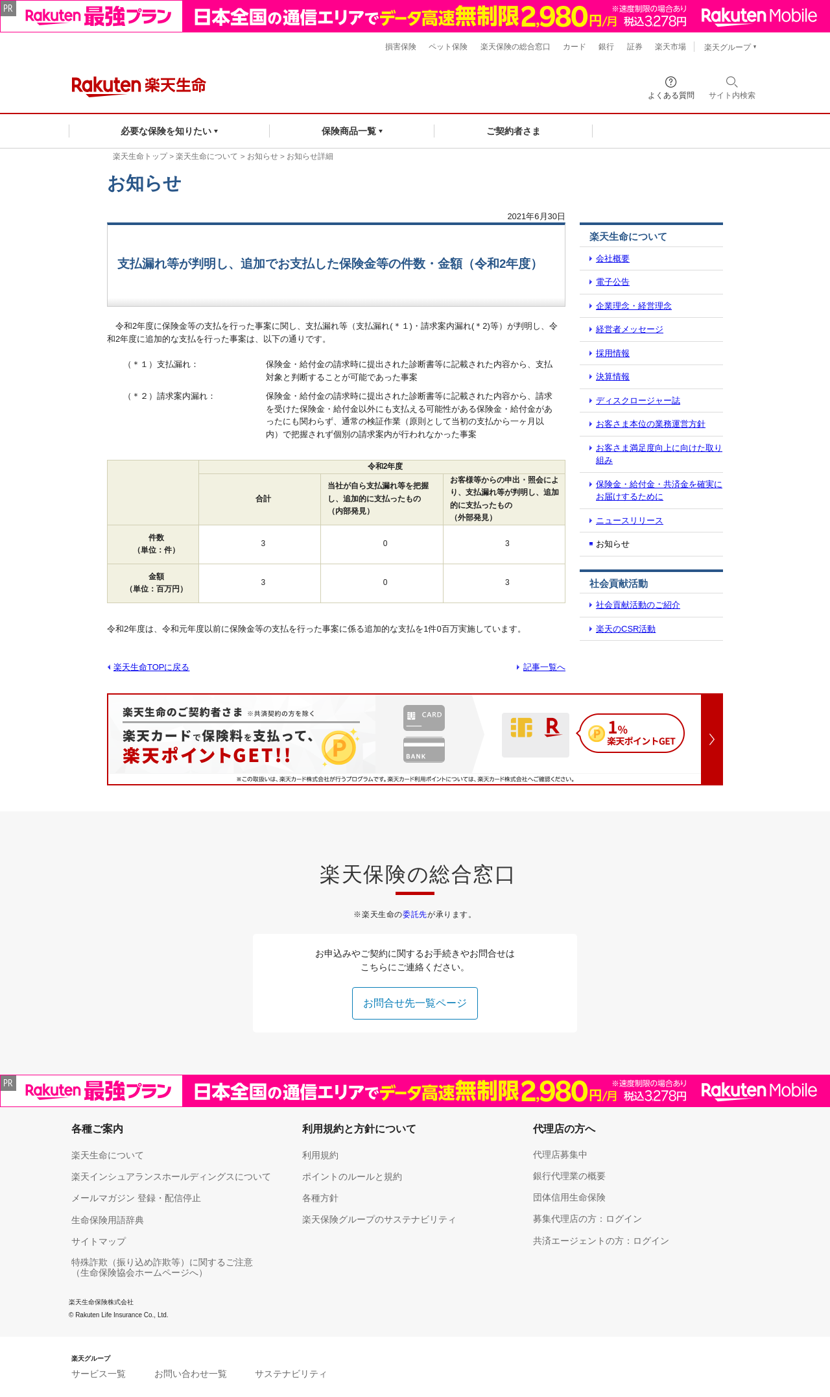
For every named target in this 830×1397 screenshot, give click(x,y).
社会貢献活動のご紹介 (638, 605)
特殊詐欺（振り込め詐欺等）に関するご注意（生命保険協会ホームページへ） (162, 1267)
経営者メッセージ (629, 329)
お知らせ (262, 156)
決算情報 (613, 376)
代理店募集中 (560, 1154)
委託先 (415, 914)
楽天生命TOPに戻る (151, 667)
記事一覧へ (544, 667)
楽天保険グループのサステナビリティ (379, 1219)
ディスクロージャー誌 (638, 400)
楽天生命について (207, 156)
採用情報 (613, 353)
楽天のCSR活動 (626, 629)
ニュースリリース (629, 520)
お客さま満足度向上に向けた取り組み (659, 454)
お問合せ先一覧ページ (415, 1003)
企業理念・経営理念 (634, 306)
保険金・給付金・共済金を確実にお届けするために (659, 490)
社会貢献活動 (618, 583)
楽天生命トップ (140, 156)
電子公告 (613, 282)
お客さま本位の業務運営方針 (651, 424)
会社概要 (613, 258)
